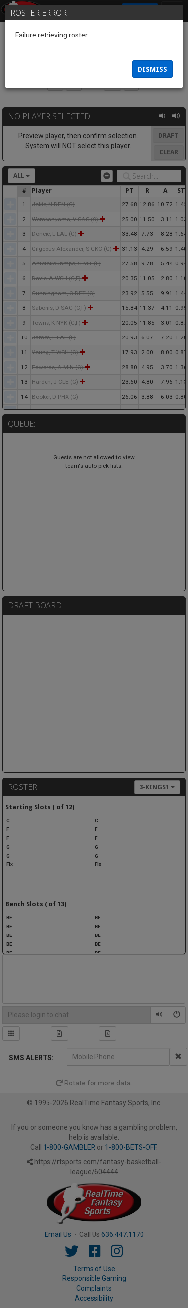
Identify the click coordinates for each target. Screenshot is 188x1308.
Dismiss (152, 69)
